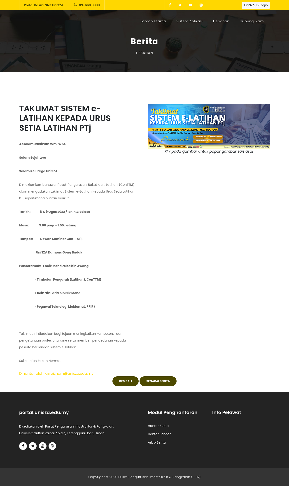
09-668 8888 (87, 5)
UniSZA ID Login (256, 5)
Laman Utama (154, 21)
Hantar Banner (159, 434)
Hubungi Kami (252, 21)
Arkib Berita (157, 442)
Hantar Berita (158, 425)
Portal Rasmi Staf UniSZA (43, 5)
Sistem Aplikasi (189, 21)
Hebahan (221, 21)
